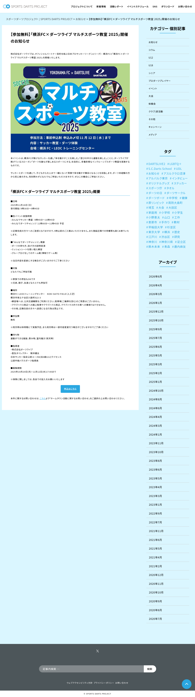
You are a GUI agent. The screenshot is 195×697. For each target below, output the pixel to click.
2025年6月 (155, 347)
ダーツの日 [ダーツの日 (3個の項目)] (155, 193)
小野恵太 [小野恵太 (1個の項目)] (154, 217)
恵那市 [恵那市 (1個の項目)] (152, 222)
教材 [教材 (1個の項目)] (177, 222)
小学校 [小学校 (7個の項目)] (165, 212)
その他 (152, 119)
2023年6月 (155, 469)
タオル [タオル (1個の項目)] (170, 188)
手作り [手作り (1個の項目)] (165, 222)
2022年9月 (155, 513)
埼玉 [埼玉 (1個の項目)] (151, 207)
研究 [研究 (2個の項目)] (177, 237)
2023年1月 (155, 504)
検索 (149, 669)
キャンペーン (155, 126)
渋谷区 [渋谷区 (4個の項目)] (165, 237)
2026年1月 (155, 303)
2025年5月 (155, 355)
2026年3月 (155, 294)
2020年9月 (155, 601)
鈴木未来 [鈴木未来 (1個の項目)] (154, 247)
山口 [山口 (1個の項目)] (167, 217)
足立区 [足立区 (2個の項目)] (181, 242)
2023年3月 (155, 496)
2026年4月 (155, 285)
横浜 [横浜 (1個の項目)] (167, 232)
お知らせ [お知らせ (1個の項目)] (154, 173)
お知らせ (153, 42)
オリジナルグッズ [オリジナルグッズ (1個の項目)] (159, 183)
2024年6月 (155, 408)
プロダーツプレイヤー (160, 80)
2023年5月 (155, 478)
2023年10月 (156, 452)
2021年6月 (155, 540)
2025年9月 (155, 329)
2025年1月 (155, 382)
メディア (153, 134)
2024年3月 (155, 426)
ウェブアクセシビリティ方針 (79, 682)
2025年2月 (155, 373)
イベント (153, 88)
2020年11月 (156, 584)
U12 (151, 57)
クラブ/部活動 (156, 111)
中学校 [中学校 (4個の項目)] (173, 198)
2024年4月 (155, 417)
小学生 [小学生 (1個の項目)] (178, 212)
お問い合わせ (121, 682)
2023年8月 (155, 461)
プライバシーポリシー (104, 682)
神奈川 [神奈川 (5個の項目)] (152, 242)
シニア (152, 73)
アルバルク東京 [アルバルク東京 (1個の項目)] (158, 178)
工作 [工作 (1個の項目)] (177, 217)
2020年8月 (155, 610)
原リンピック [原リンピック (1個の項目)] (156, 203)
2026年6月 (155, 276)
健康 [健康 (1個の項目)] (184, 198)
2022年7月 (155, 522)
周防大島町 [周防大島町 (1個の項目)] (175, 203)
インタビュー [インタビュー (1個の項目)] (180, 178)
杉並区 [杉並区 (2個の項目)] (171, 227)
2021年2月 (155, 566)
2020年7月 (155, 619)
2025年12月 (156, 311)
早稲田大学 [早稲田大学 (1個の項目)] (155, 227)
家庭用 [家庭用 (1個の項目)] (152, 212)
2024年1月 (155, 434)
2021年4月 (155, 557)
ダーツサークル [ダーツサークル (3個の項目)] (176, 193)
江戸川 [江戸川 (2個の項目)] (152, 237)
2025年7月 (155, 338)
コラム (152, 49)
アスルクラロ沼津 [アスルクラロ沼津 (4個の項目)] (174, 173)
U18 (151, 65)
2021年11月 (156, 531)
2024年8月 (155, 399)
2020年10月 (156, 592)
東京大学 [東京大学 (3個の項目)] (154, 232)
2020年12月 (156, 575)
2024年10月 (156, 390)
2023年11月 (156, 443)
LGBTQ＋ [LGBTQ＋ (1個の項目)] (175, 164)
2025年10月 (156, 320)
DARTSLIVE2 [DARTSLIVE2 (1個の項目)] (156, 164)
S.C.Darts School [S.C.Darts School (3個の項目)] (160, 169)
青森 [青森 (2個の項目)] (167, 247)
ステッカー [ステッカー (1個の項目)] (180, 183)
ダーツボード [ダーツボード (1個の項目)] (156, 198)
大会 (151, 96)
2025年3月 (155, 364)
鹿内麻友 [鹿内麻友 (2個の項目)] (180, 247)
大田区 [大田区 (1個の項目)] (172, 207)
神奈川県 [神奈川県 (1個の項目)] (167, 242)
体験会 (152, 103)
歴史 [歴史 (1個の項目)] (177, 232)
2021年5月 (155, 548)
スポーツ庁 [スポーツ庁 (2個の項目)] (155, 188)
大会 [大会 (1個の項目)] (161, 207)
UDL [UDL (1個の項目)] (179, 169)
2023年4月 (155, 487)
